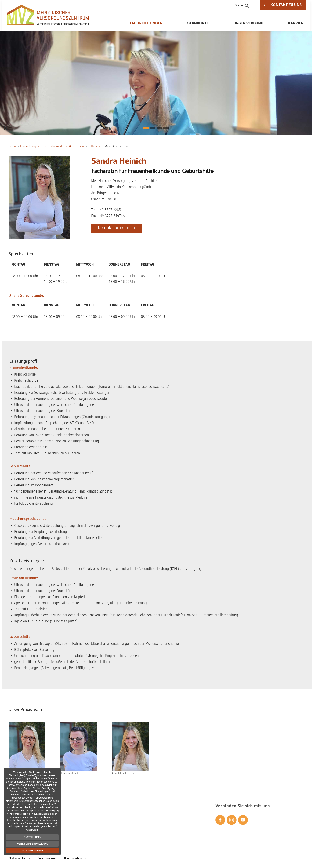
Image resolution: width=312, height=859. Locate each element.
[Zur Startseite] (48, 15)
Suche (242, 5)
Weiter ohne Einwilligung (31, 844)
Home (12, 146)
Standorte (198, 23)
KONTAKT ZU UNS (283, 5)
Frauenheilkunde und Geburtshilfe (64, 146)
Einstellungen (31, 837)
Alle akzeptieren (31, 850)
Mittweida (94, 146)
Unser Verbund (248, 23)
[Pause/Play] (5, 128)
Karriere (297, 23)
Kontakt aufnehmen (116, 228)
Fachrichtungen (146, 23)
